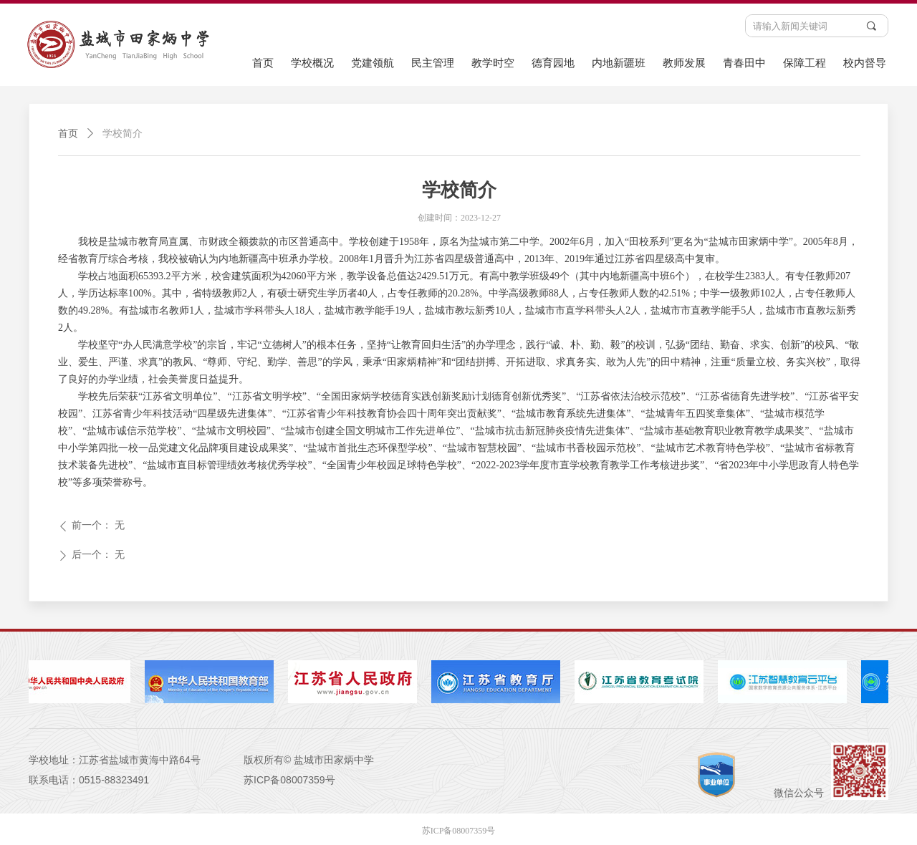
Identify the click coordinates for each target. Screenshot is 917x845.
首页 (68, 133)
